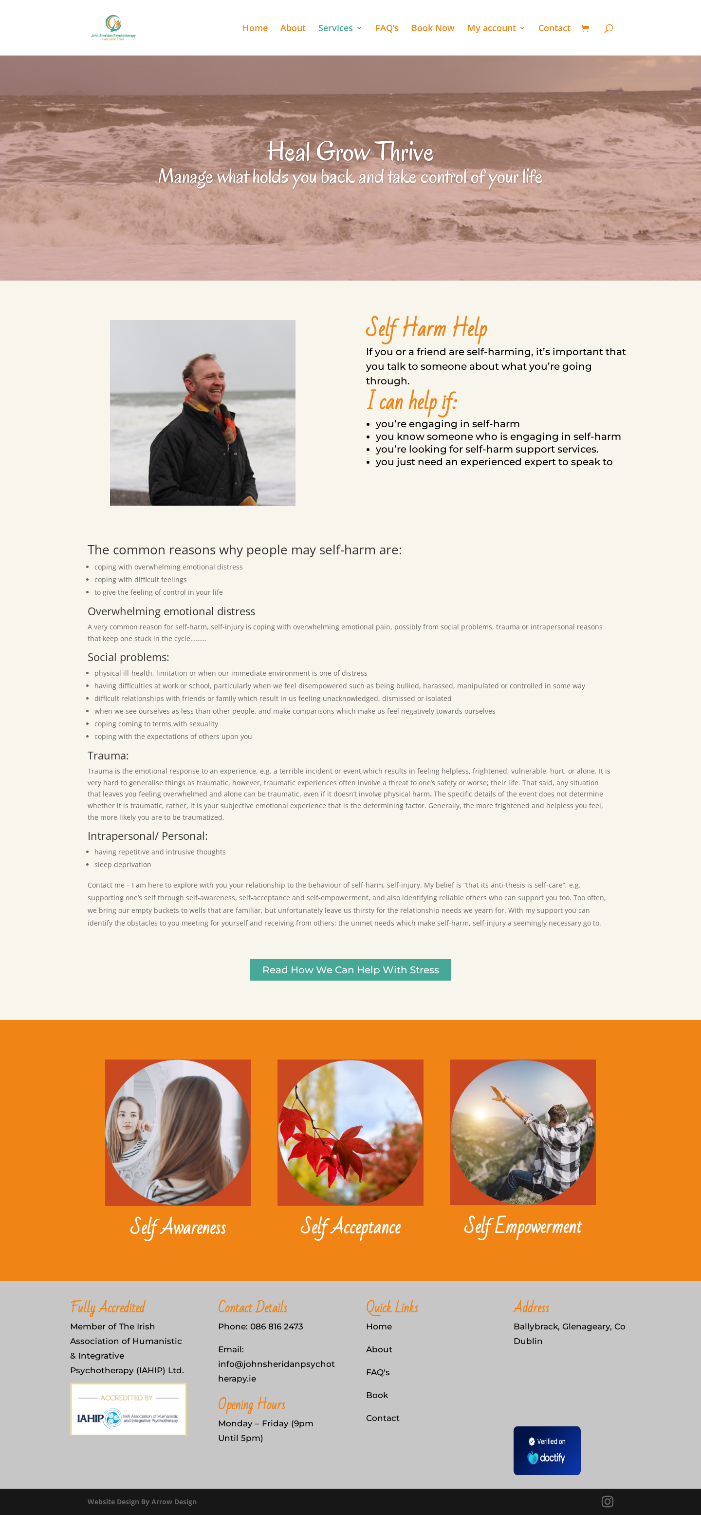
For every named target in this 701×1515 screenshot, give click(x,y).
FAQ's (378, 1372)
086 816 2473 (276, 1326)
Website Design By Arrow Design (142, 1501)
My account (491, 29)
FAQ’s (387, 29)
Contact (554, 29)
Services (335, 29)
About (293, 29)
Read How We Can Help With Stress (350, 970)
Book (377, 1395)
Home (255, 29)
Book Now (433, 29)
